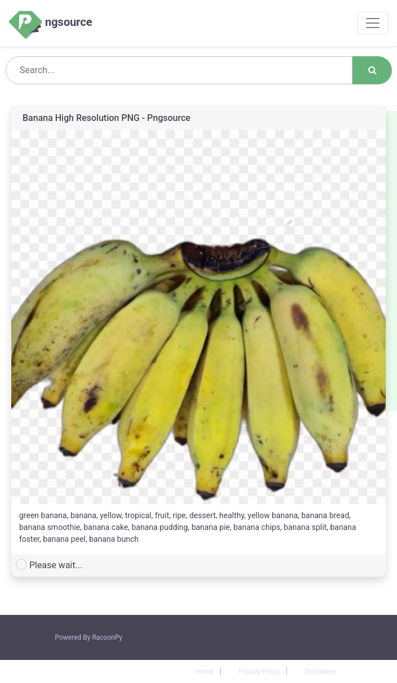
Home (204, 672)
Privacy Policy (259, 672)
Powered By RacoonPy (89, 637)
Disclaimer (321, 672)
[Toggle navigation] (373, 23)
